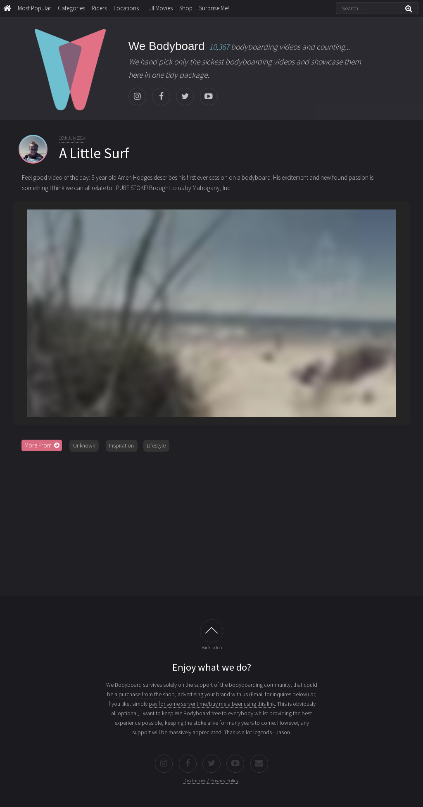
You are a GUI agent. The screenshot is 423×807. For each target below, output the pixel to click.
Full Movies (159, 8)
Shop (185, 8)
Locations (126, 8)
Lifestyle (156, 445)
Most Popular (34, 8)
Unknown (84, 445)
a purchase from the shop (144, 694)
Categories (71, 8)
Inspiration (121, 445)
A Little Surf (94, 153)
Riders (99, 8)
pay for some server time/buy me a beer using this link (212, 703)
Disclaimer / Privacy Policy (210, 780)
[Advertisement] (212, 521)
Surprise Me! (214, 8)
